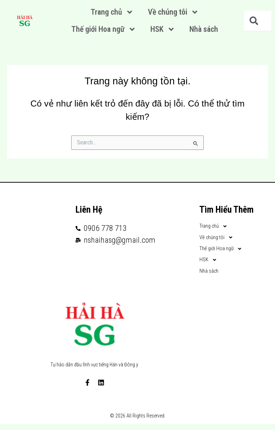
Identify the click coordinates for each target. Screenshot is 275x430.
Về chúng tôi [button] (173, 12)
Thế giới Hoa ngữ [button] (103, 29)
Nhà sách (203, 29)
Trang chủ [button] (112, 12)
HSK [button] (162, 29)
